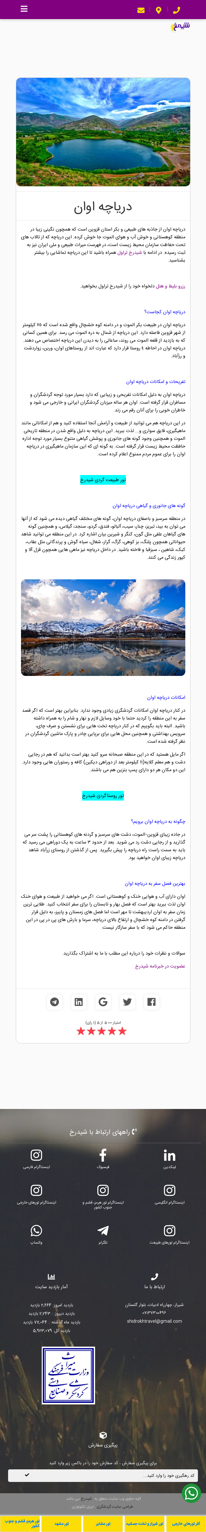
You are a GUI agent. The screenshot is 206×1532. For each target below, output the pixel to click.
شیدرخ (86, 1499)
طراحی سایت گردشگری (114, 1507)
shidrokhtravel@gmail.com (154, 1321)
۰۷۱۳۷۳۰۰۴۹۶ (154, 1313)
